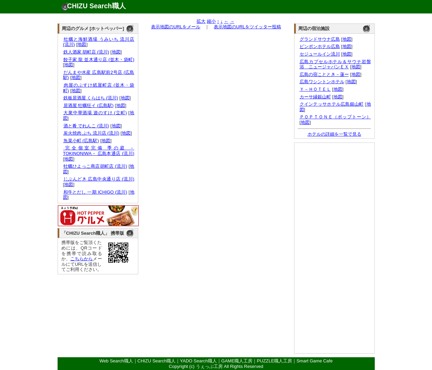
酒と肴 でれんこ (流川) (86, 125)
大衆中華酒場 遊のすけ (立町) (95, 112)
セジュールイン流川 (320, 54)
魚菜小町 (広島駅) (81, 140)
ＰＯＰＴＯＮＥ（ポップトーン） (335, 116)
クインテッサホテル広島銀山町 (332, 104)
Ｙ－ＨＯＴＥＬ (315, 89)
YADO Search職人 (198, 360)
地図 (81, 44)
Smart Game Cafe (315, 360)
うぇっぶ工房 (209, 366)
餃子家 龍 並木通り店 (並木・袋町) (98, 59)
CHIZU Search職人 (96, 6)
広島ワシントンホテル (322, 81)
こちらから (81, 258)
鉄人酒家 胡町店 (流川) (86, 52)
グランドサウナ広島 (320, 39)
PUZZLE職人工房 (274, 360)
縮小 (211, 21)
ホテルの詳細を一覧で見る (334, 134)
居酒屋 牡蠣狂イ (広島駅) (88, 105)
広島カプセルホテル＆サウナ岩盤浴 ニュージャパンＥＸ (335, 64)
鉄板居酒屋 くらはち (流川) (90, 97)
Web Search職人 (116, 360)
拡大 (201, 21)
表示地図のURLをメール (175, 26)
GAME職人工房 (236, 360)
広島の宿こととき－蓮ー (324, 74)
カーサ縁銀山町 (315, 96)
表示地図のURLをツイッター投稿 (247, 26)
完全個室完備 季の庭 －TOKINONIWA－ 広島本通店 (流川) (98, 150)
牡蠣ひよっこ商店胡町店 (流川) (95, 166)
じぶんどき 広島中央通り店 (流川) (98, 179)
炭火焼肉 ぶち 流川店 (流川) (91, 133)
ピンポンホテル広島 (320, 46)
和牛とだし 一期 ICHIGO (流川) (95, 192)
